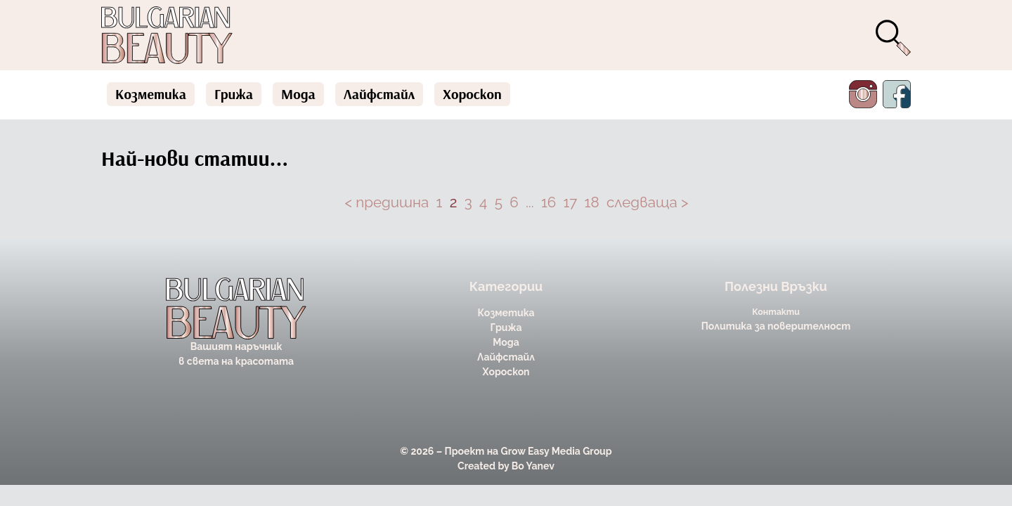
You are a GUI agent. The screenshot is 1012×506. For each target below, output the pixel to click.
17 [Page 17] (571, 202)
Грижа (233, 94)
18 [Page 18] (592, 202)
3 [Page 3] (468, 202)
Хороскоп (472, 94)
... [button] (530, 202)
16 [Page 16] (548, 202)
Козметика (150, 94)
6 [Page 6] (514, 202)
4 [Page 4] (483, 202)
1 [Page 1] (439, 202)
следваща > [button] (647, 202)
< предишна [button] (387, 202)
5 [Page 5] (498, 202)
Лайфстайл (379, 94)
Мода (298, 94)
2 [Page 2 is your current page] (454, 202)
